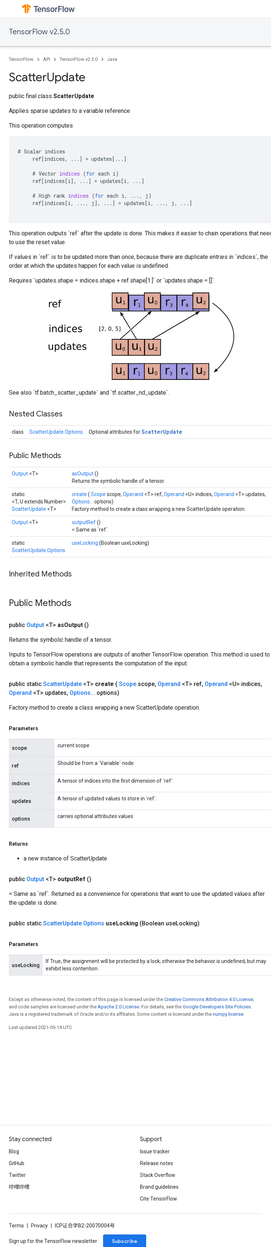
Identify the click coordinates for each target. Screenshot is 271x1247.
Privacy (39, 1226)
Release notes (156, 1163)
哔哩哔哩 (19, 1187)
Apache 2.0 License (118, 1006)
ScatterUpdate (161, 431)
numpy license (228, 1014)
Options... (83, 502)
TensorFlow (21, 59)
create (80, 494)
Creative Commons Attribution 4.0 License (208, 999)
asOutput (83, 474)
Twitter (17, 1175)
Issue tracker (155, 1151)
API (46, 59)
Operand (133, 494)
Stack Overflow (157, 1175)
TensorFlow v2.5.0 (39, 32)
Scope (99, 494)
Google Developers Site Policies (217, 1006)
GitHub (16, 1163)
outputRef (84, 522)
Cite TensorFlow (158, 1199)
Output (20, 474)
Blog (14, 1151)
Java (112, 59)
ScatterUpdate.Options (56, 432)
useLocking (85, 543)
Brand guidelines (159, 1187)
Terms (16, 1226)
